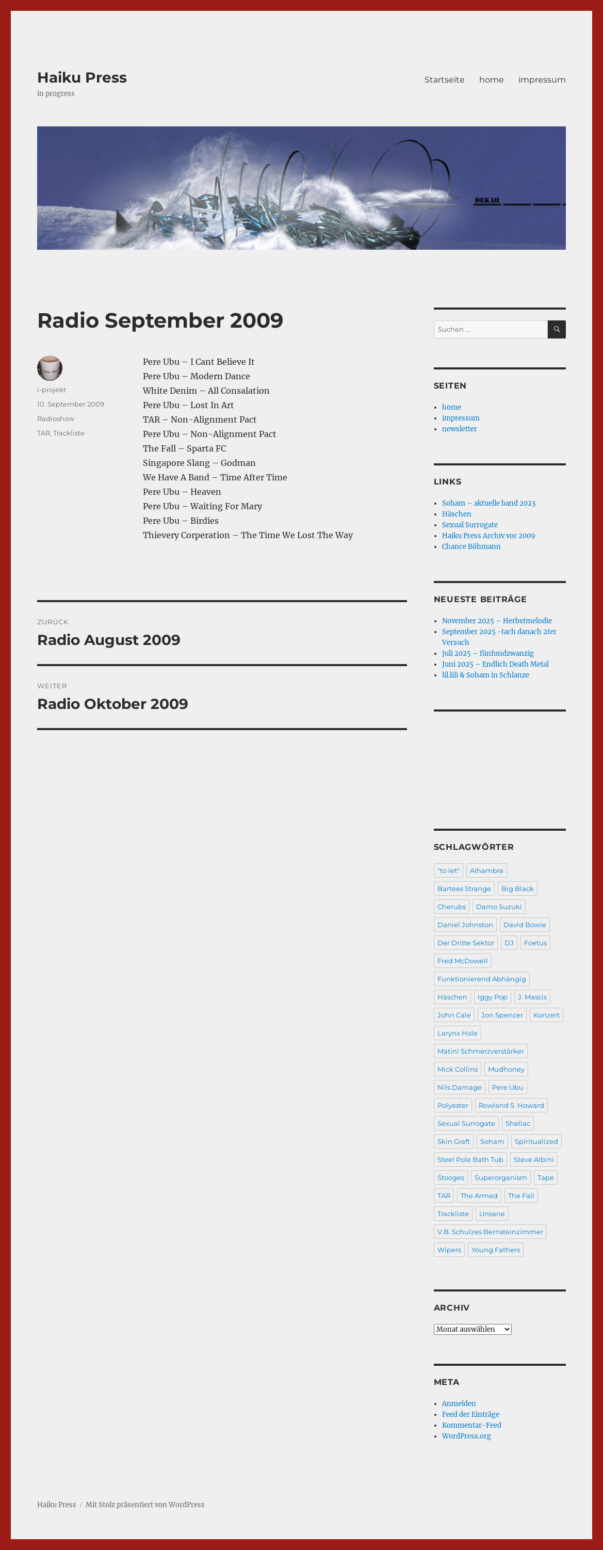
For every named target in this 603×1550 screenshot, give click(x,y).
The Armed (479, 1195)
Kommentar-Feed (471, 1425)
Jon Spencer (502, 1015)
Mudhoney (506, 1069)
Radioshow (55, 418)
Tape (545, 1177)
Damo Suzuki (499, 906)
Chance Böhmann (471, 546)
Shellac (518, 1123)
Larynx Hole (457, 1033)
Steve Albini (534, 1159)
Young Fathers (495, 1250)
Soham (492, 1141)
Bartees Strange (464, 888)
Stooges (450, 1177)
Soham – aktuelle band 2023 (488, 503)
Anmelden (459, 1403)
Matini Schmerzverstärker (480, 1051)
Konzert (546, 1015)
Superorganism (501, 1177)
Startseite (445, 80)
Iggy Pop (493, 997)
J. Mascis (532, 997)
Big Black (517, 888)
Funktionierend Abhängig (481, 979)
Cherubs (451, 906)
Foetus (535, 943)
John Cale (454, 1015)
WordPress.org (466, 1436)
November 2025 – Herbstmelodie (497, 621)
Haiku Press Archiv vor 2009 (488, 535)
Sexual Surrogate (470, 525)
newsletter (459, 429)
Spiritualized (536, 1141)
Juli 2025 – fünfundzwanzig (488, 653)
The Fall (521, 1195)
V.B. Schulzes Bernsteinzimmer (490, 1232)
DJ (509, 943)
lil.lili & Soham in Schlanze (485, 675)
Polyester (452, 1105)
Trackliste (69, 433)
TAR (43, 433)
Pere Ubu (508, 1087)
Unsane (492, 1213)
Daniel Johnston (465, 925)
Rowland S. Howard (511, 1105)
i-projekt (51, 389)
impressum (542, 80)
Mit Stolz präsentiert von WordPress (145, 1504)
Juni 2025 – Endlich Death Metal (495, 664)
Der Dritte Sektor (465, 943)
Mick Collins (457, 1069)
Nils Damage (459, 1087)
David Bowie (524, 925)
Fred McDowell (462, 961)
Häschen (456, 514)
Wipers (449, 1250)
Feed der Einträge (470, 1414)
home (491, 80)
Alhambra (486, 870)
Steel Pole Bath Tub (470, 1159)
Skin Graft (453, 1141)
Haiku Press (82, 77)
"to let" (448, 870)
